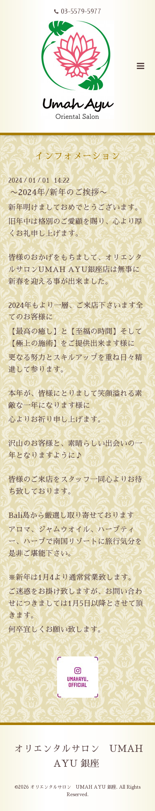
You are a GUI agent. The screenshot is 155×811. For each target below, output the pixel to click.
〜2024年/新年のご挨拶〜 (58, 192)
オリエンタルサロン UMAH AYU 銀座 (78, 756)
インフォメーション (77, 156)
